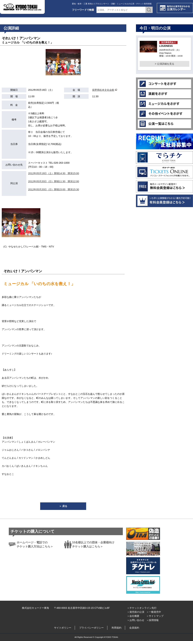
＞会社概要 (133, 616)
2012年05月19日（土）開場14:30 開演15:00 (53, 173)
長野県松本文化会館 (103, 89)
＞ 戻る (63, 506)
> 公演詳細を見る (164, 63)
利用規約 (116, 627)
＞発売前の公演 (135, 612)
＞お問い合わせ (135, 620)
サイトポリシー (62, 627)
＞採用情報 (152, 620)
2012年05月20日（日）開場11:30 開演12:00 (53, 181)
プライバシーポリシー (91, 627)
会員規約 (134, 627)
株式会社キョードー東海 (35, 607)
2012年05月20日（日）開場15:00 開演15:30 (53, 189)
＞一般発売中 (153, 612)
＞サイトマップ (155, 616)
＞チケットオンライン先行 (142, 607)
